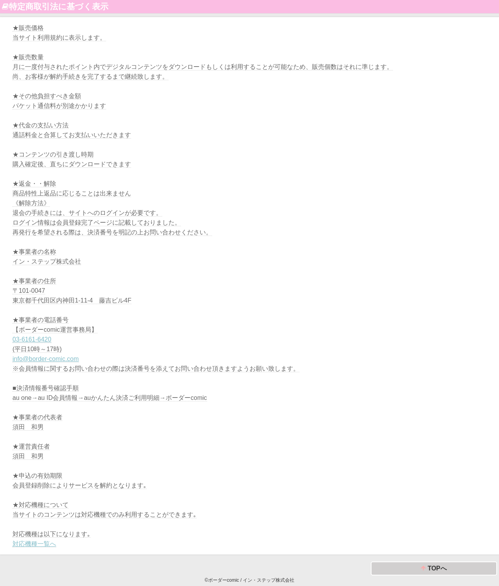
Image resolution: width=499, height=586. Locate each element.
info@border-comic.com (45, 358)
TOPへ (433, 568)
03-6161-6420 (31, 339)
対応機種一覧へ (34, 543)
